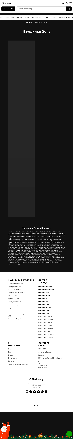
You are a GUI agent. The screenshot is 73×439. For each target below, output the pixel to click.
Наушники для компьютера (46, 334)
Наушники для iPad (44, 331)
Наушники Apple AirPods (46, 289)
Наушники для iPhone (45, 316)
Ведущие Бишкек (43, 363)
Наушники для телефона (45, 337)
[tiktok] (38, 393)
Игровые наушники (14, 299)
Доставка (11, 361)
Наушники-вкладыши (14, 305)
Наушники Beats (43, 292)
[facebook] (30, 393)
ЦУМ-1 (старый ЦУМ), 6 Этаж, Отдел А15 (50, 358)
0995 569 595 (42, 349)
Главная (29, 22)
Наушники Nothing (44, 304)
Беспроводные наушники (15, 283)
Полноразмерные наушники (16, 292)
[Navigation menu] (70, 3)
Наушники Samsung (44, 307)
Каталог (37, 22)
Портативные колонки (15, 311)
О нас (9, 349)
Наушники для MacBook (45, 328)
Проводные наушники (14, 286)
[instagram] (27, 393)
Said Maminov (43, 367)
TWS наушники (12, 296)
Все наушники (12, 358)
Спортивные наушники (15, 308)
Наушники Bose (43, 301)
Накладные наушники (14, 302)
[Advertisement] (36, 425)
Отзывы (10, 355)
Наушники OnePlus (44, 313)
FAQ (9, 367)
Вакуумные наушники (14, 289)
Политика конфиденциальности (18, 364)
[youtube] (34, 393)
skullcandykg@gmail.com (45, 352)
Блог (9, 352)
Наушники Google (43, 310)
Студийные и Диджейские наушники (19, 319)
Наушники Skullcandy (45, 286)
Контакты (41, 355)
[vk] (42, 393)
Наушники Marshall (44, 295)
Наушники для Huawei (45, 325)
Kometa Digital (43, 365)
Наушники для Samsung (45, 319)
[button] (63, 3)
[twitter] (46, 393)
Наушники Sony (43, 298)
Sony (45, 22)
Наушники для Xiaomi (45, 322)
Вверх (36, 406)
